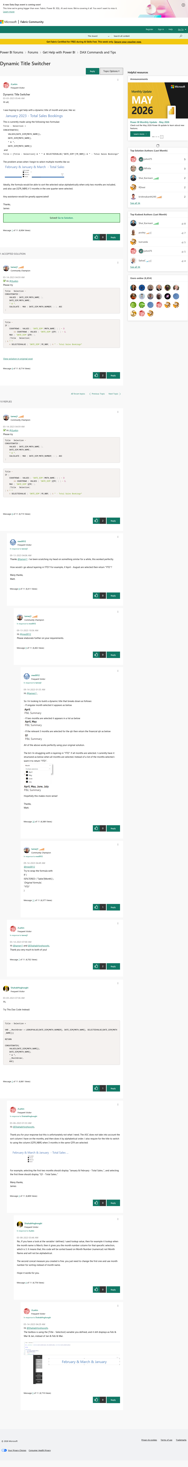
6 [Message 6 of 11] (12, 370)
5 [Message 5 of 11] (32, 1399)
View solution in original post (18, 360)
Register (149, 29)
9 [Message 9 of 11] (26, 652)
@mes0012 (25, 638)
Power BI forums (11, 52)
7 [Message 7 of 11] (19, 964)
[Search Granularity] (98, 36)
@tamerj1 (22, 563)
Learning (115, 21)
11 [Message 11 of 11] (33, 904)
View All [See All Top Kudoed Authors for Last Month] (135, 267)
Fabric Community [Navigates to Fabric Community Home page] (32, 22)
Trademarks (181, 1446)
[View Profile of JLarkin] (14, 84)
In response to (19, 553)
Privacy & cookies (149, 1446)
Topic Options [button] (110, 71)
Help (171, 29)
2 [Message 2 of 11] (12, 1088)
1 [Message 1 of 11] (12, 230)
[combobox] (148, 36)
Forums (50, 21)
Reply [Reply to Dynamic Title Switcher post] (113, 237)
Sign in (161, 29)
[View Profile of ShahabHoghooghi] (19, 992)
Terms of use (166, 1446)
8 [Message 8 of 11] (19, 593)
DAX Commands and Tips (98, 52)
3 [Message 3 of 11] (19, 1202)
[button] (92, 71)
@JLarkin (13, 281)
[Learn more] (140, 134)
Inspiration (64, 21)
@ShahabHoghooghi (38, 950)
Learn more (9, 11)
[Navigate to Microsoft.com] (8, 22)
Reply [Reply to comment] (113, 377)
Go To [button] (181, 29)
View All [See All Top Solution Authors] (135, 203)
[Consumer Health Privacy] (40, 1457)
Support (128, 21)
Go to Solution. (65, 217)
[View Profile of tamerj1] (14, 266)
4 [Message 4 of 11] (26, 1289)
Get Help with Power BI (59, 52)
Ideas (76, 21)
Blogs (103, 21)
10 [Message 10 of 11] (33, 826)
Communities (90, 21)
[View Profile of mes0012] (22, 545)
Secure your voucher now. (127, 41)
